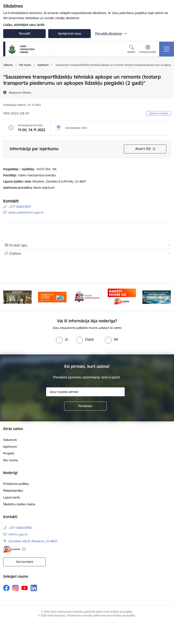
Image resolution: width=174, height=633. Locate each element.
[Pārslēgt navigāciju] (166, 49)
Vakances (10, 440)
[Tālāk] (165, 297)
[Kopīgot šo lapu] (87, 253)
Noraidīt (24, 33)
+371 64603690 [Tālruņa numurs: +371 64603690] (20, 528)
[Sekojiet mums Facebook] (6, 588)
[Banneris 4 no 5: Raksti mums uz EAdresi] (122, 297)
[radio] (62, 339)
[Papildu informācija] (23, 549)
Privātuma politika (16, 484)
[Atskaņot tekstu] (20, 92)
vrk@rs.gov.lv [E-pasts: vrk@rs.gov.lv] (17, 534)
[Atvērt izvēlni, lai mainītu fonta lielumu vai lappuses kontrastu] (147, 50)
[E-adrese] (11, 549)
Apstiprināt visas (69, 33)
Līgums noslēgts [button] (158, 113)
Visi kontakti (24, 562)
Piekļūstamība (13, 491)
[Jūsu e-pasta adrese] (85, 391)
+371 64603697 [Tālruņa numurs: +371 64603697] (19, 207)
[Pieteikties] (85, 406)
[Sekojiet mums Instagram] (15, 588)
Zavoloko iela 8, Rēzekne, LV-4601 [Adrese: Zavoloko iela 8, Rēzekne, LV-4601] (33, 541)
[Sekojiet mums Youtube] (24, 587)
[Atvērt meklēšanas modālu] (131, 50)
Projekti (8, 453)
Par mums (10, 460)
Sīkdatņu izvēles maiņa (19, 504)
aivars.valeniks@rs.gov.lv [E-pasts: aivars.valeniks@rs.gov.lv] (25, 212)
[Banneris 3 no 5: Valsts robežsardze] (87, 297)
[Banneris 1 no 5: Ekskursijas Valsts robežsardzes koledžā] (17, 297)
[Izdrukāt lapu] (87, 245)
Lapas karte (11, 497)
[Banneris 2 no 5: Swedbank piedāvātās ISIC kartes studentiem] (52, 297)
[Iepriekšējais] (8, 297)
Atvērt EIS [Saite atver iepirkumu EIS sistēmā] (143, 149)
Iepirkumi (10, 447)
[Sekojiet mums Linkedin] (34, 588)
